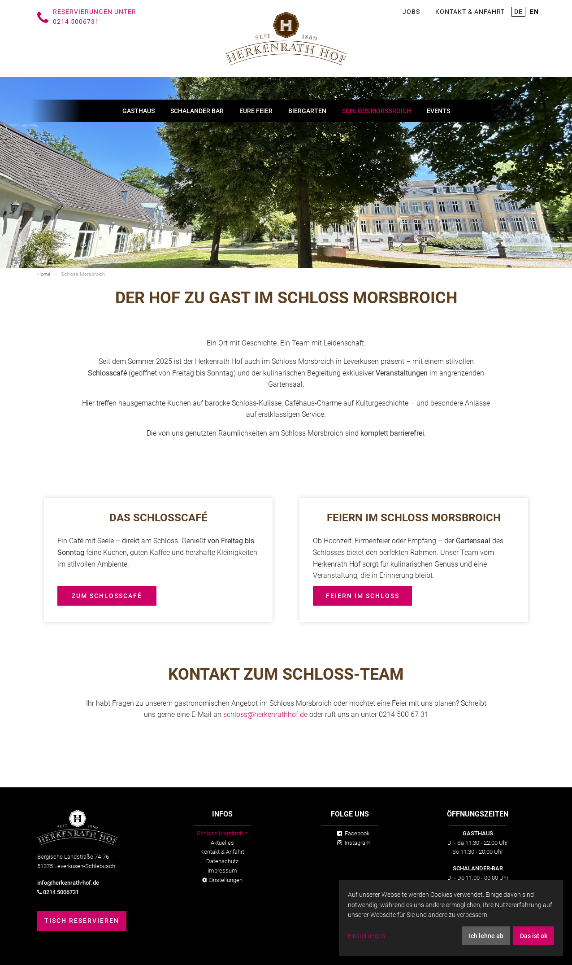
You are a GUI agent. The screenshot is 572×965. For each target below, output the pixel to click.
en (534, 11)
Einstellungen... (368, 935)
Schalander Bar (197, 110)
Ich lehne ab (486, 935)
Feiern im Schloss (362, 595)
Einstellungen (222, 880)
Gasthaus (138, 110)
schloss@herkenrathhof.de (266, 714)
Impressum (222, 870)
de (518, 11)
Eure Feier (256, 110)
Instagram (353, 842)
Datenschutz (222, 861)
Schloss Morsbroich (376, 110)
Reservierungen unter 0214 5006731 (94, 16)
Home (44, 274)
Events (438, 110)
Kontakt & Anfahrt (470, 11)
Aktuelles (222, 842)
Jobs (411, 11)
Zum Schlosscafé (107, 595)
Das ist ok (533, 935)
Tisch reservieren (81, 920)
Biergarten (307, 110)
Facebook (353, 833)
